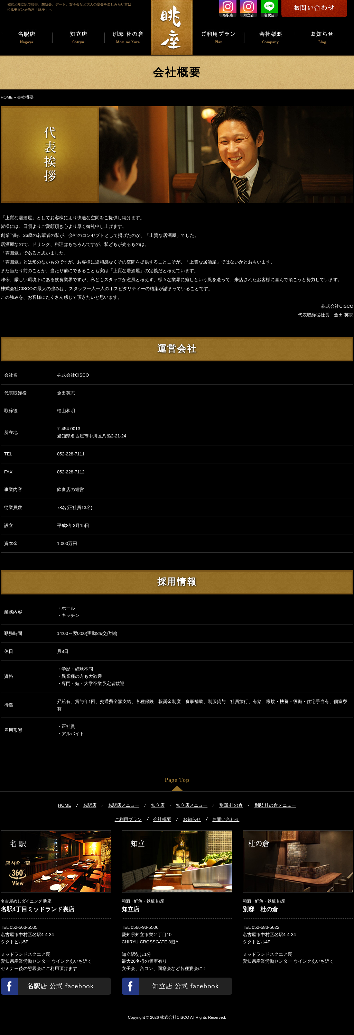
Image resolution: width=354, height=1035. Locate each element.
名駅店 (89, 805)
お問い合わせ (225, 819)
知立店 (158, 805)
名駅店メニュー (123, 805)
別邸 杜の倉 (231, 805)
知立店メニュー (191, 805)
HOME (7, 97)
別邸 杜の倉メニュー (275, 805)
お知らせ (192, 819)
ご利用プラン (128, 819)
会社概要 (162, 819)
